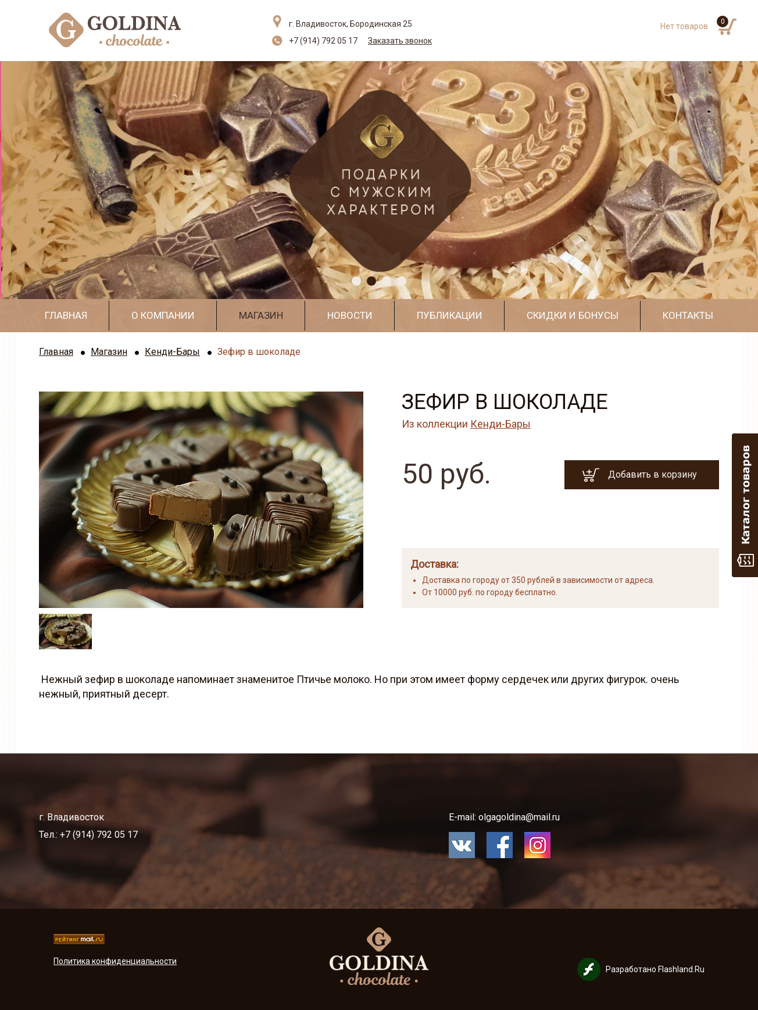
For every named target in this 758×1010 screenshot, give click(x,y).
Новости (350, 315)
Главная (66, 315)
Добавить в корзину (652, 474)
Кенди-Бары (172, 351)
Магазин (261, 315)
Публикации (449, 315)
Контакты (688, 315)
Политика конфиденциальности (115, 961)
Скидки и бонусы (572, 315)
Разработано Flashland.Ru (655, 969)
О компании (163, 315)
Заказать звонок (400, 40)
